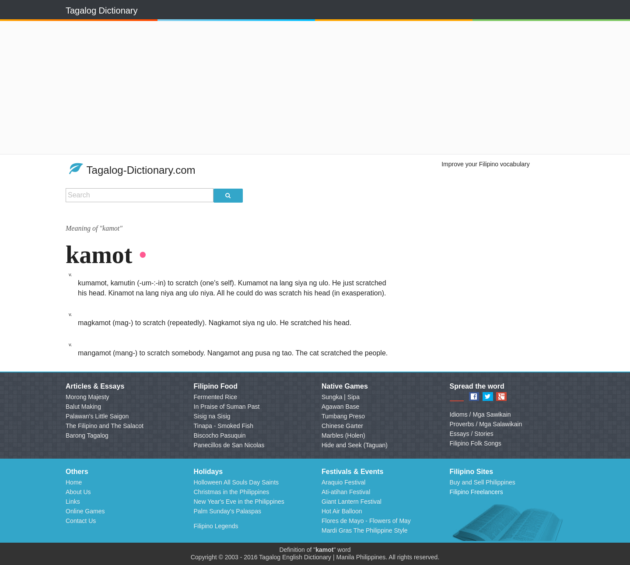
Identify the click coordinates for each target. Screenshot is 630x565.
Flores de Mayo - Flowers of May (366, 520)
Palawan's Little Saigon (97, 416)
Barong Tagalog (87, 435)
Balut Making (83, 406)
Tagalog (269, 557)
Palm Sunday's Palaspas (227, 511)
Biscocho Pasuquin (220, 435)
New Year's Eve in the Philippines (239, 501)
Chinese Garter (342, 425)
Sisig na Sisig (212, 416)
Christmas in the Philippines (232, 491)
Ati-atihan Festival (346, 491)
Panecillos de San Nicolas (229, 445)
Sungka (332, 396)
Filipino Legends (216, 526)
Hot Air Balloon (342, 511)
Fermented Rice (216, 396)
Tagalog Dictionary (102, 10)
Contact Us (81, 520)
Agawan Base (340, 406)
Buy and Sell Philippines (482, 482)
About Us (78, 491)
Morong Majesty (87, 396)
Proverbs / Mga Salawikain (486, 424)
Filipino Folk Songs (475, 443)
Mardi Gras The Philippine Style (365, 530)
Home (74, 482)
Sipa (353, 396)
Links (73, 501)
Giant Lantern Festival (352, 501)
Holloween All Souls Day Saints (236, 482)
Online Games (85, 511)
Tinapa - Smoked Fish (223, 425)
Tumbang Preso (343, 416)
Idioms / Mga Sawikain (480, 414)
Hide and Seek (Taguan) (355, 445)
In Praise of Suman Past (227, 406)
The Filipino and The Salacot (105, 425)
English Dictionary (306, 557)
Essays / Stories (472, 433)
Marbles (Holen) (343, 435)
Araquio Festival (343, 482)
